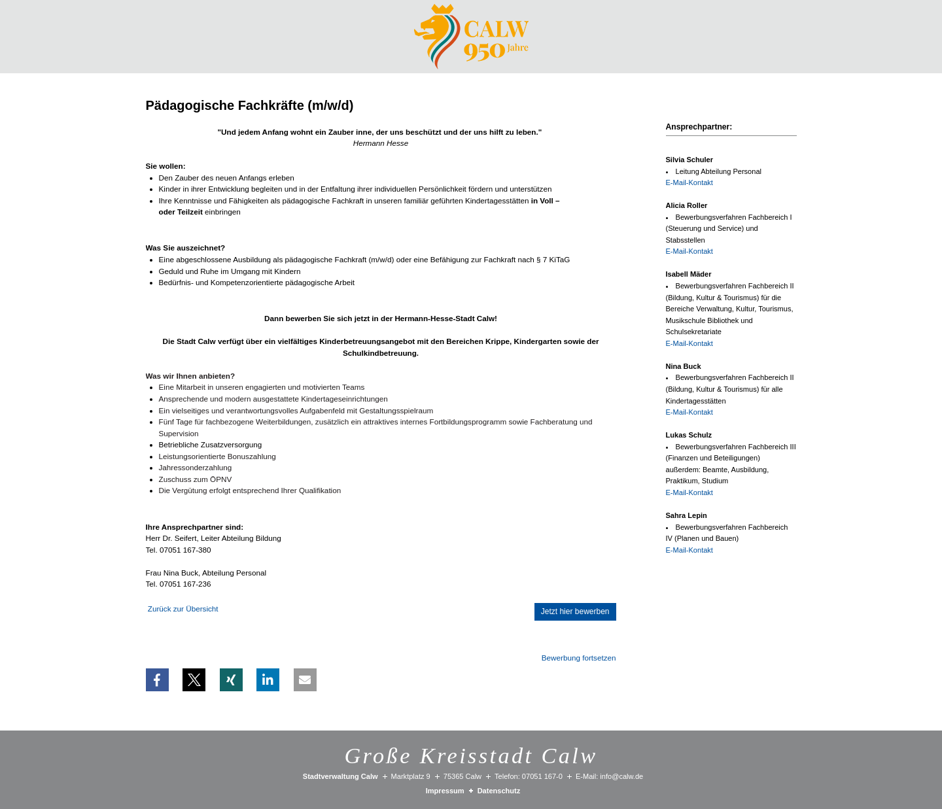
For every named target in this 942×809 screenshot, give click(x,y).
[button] (157, 679)
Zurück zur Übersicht (183, 608)
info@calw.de (621, 776)
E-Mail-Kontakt (689, 182)
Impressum (445, 791)
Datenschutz (499, 791)
